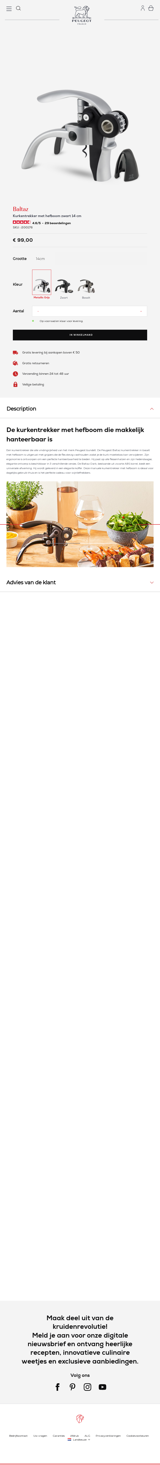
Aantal (18, 311)
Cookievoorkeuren (137, 1435)
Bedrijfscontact (18, 1435)
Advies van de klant (31, 582)
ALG (87, 1435)
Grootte (19, 259)
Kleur (17, 284)
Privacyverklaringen (108, 1435)
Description (21, 409)
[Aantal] (89, 311)
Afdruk (74, 1435)
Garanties (59, 1435)
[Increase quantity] (141, 311)
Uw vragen (40, 1435)
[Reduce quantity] (38, 311)
